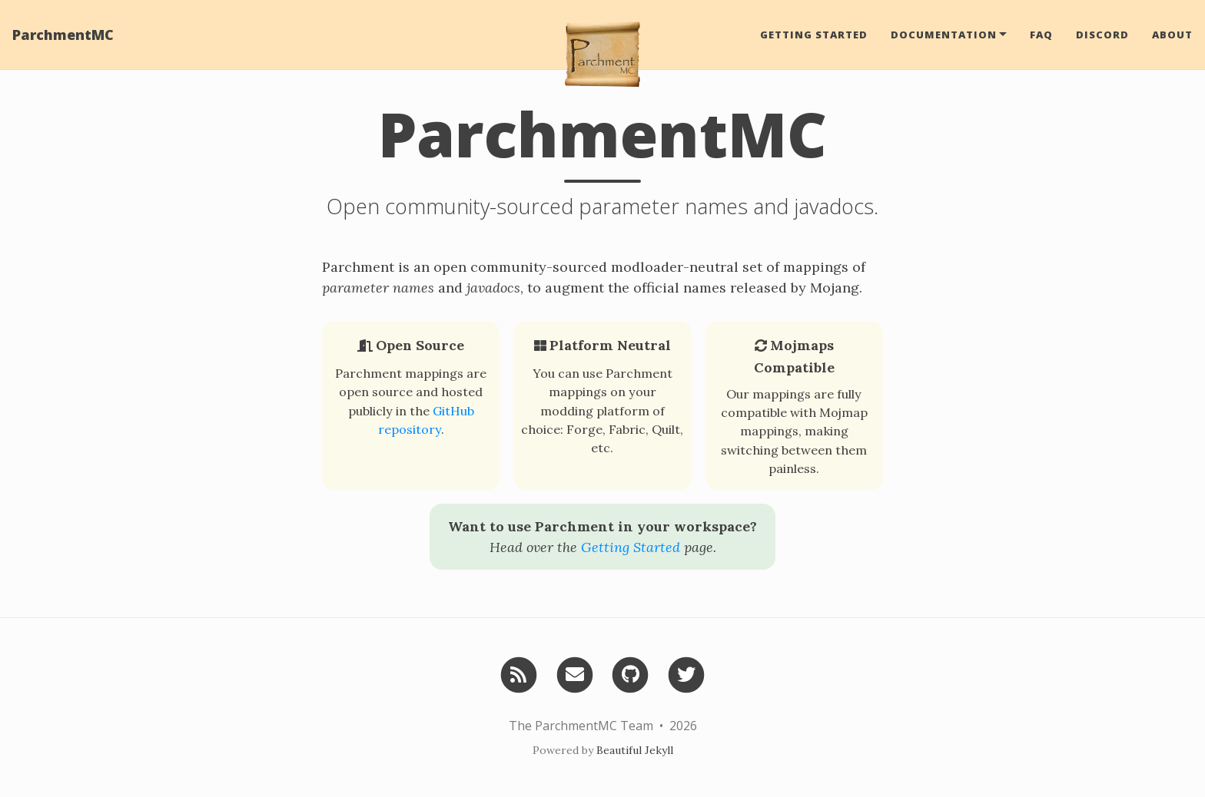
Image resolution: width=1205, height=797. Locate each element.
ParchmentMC (63, 34)
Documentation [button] (944, 34)
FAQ (1041, 34)
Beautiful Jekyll (634, 750)
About (1172, 34)
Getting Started (814, 34)
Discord (1102, 34)
